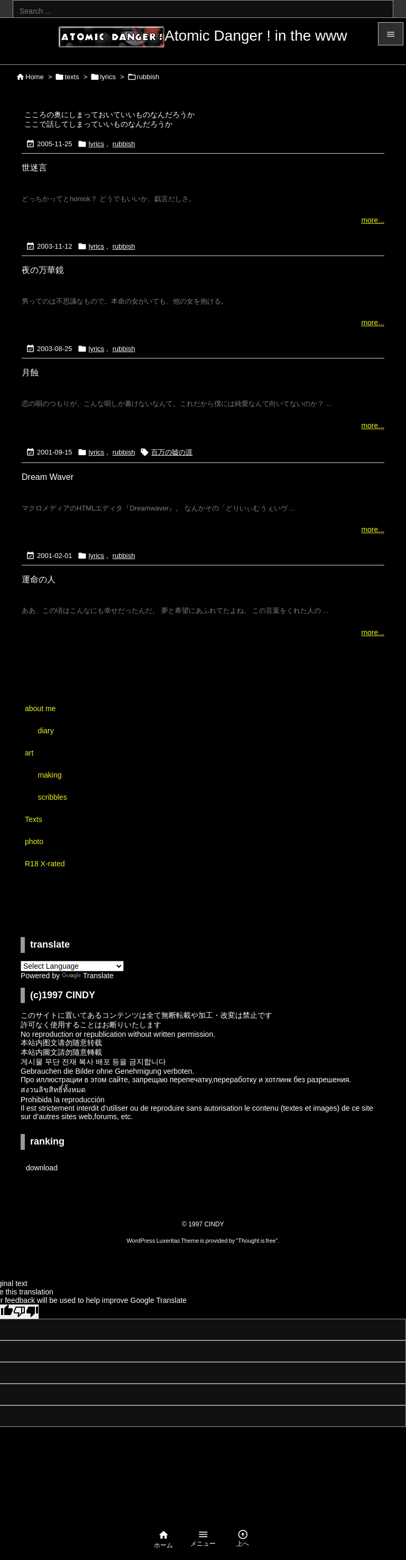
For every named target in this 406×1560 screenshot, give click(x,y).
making (49, 775)
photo (34, 841)
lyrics (108, 77)
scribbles (52, 797)
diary (45, 730)
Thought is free (256, 1240)
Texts (33, 819)
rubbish (124, 144)
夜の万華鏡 (43, 270)
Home (34, 77)
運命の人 (39, 579)
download (42, 1168)
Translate (88, 975)
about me (40, 708)
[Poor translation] (26, 1311)
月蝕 (30, 372)
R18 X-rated (44, 863)
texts (71, 77)
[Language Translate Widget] (72, 966)
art (29, 753)
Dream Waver (47, 476)
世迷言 (34, 167)
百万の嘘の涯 (171, 452)
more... (372, 220)
